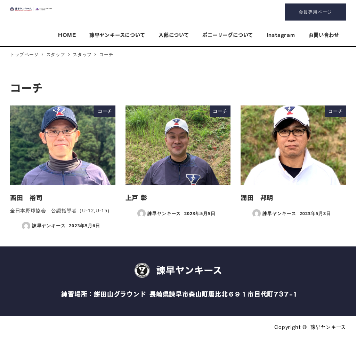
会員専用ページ (315, 12)
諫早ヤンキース (328, 326)
